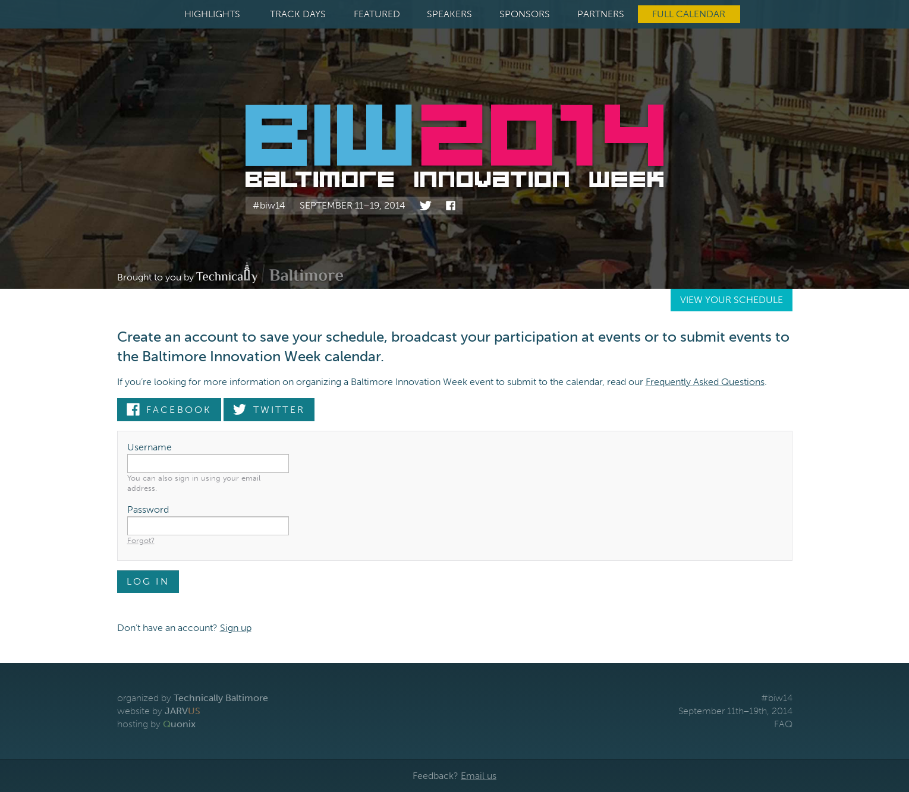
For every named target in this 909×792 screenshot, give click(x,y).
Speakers (449, 14)
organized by (192, 697)
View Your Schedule (731, 299)
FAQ (783, 724)
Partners (600, 14)
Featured (377, 14)
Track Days (298, 14)
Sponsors (524, 14)
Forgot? (141, 540)
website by (158, 711)
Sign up (235, 627)
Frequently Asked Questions (705, 381)
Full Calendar (688, 14)
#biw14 (269, 205)
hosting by (156, 724)
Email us (478, 775)
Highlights (212, 14)
